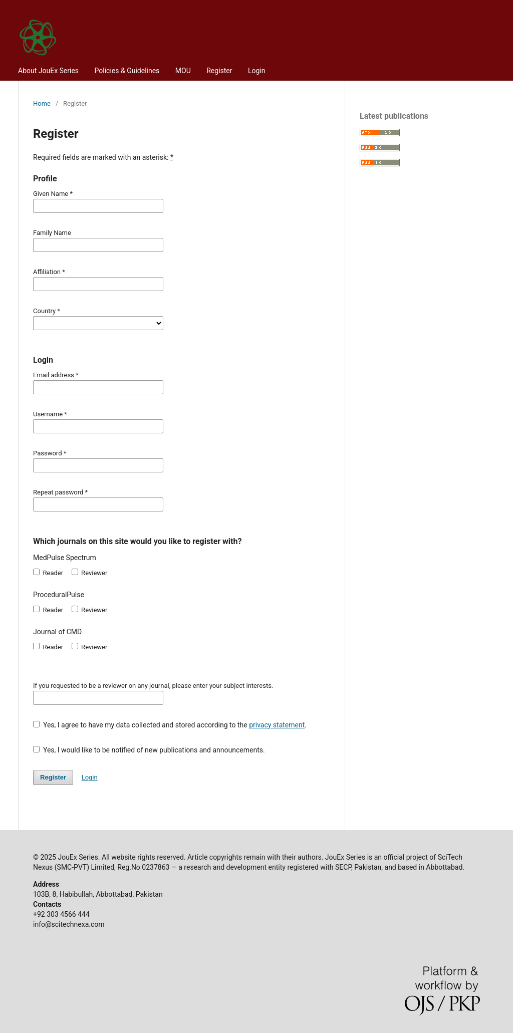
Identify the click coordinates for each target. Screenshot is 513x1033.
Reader (48, 573)
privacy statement (277, 725)
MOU (183, 71)
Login (257, 71)
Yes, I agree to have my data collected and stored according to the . (170, 725)
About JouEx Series (48, 71)
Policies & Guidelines (127, 71)
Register (219, 71)
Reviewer (90, 573)
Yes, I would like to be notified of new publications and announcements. (149, 750)
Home (42, 103)
